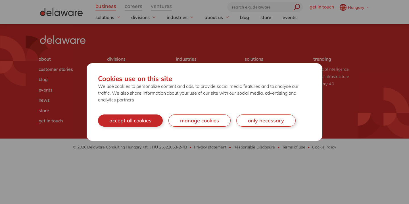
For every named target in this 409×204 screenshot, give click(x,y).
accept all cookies (130, 120)
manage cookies (199, 120)
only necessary (266, 120)
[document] (204, 102)
